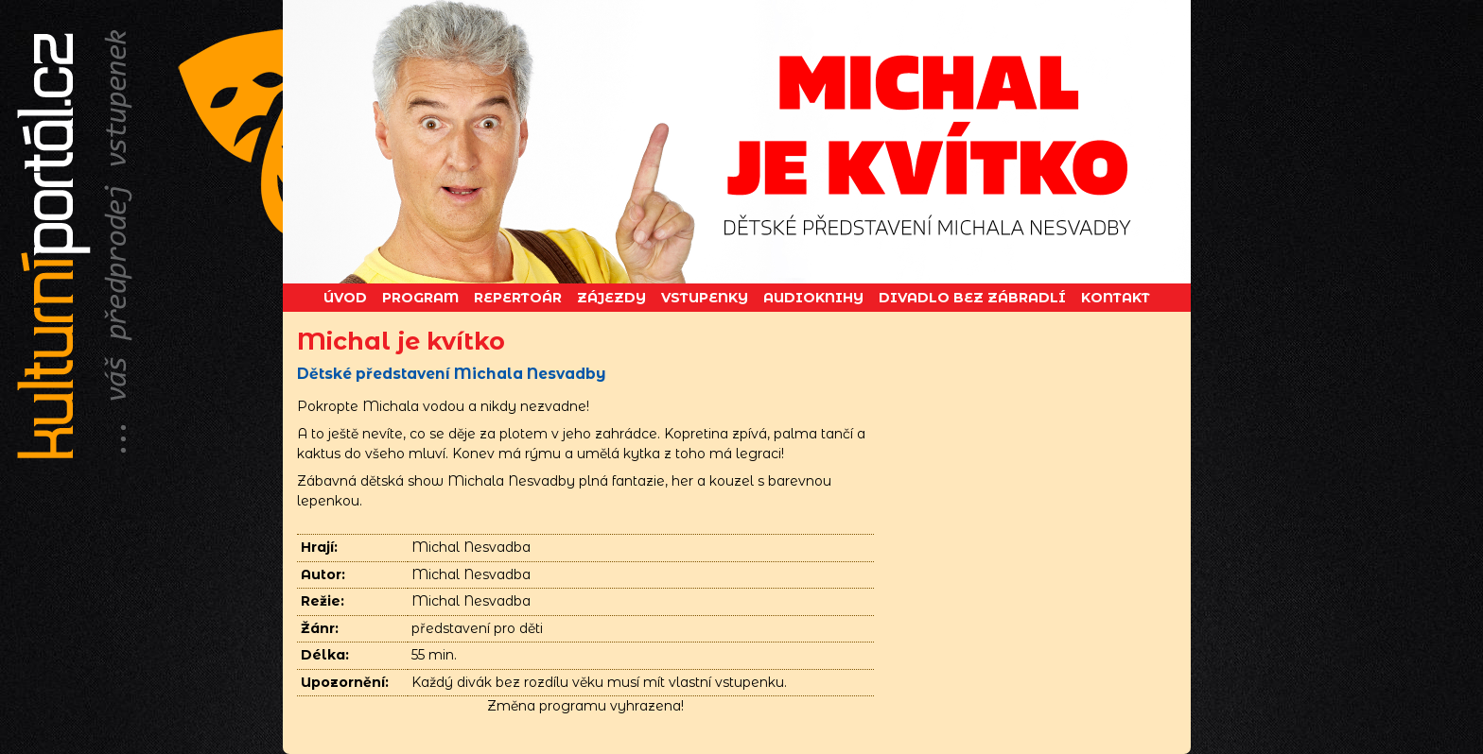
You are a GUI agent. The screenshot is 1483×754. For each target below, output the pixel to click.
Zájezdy (611, 297)
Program (420, 297)
